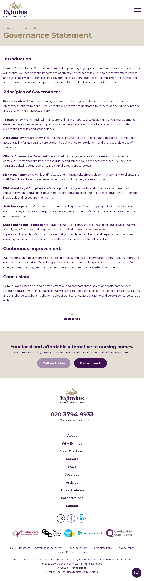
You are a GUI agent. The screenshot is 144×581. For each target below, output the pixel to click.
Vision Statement (77, 548)
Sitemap (83, 552)
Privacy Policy (126, 548)
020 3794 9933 (72, 414)
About (72, 436)
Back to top (72, 319)
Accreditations (72, 490)
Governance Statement (48, 548)
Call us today (53, 363)
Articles (72, 483)
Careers (72, 459)
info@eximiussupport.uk (72, 420)
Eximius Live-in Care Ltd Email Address (61, 519)
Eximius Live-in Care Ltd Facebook (71, 519)
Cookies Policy (64, 552)
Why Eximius (72, 444)
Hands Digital (79, 568)
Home (7, 28)
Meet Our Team (72, 451)
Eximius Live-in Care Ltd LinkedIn (81, 519)
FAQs (72, 467)
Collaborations (72, 498)
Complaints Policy (102, 548)
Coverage (72, 475)
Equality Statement (19, 548)
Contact (72, 506)
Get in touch (90, 363)
